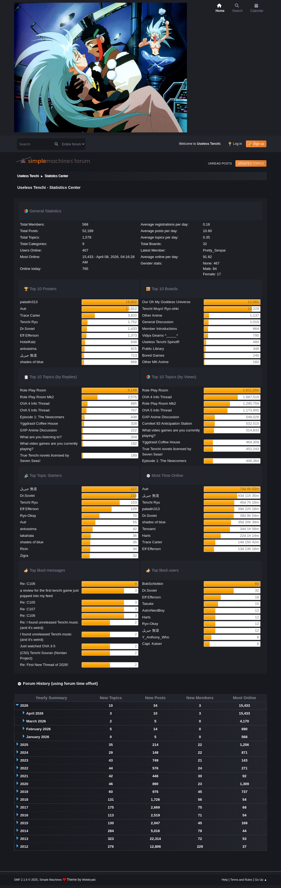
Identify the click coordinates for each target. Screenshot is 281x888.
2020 (24, 784)
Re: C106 (27, 584)
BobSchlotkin (152, 584)
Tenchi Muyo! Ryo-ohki (160, 309)
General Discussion (157, 322)
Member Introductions (159, 329)
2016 (24, 815)
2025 (24, 745)
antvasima (28, 349)
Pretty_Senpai (214, 250)
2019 (24, 792)
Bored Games (153, 355)
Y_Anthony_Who (155, 637)
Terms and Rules (241, 879)
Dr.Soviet (27, 329)
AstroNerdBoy (153, 610)
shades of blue (32, 362)
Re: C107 (27, 609)
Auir (23, 309)
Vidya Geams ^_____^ (160, 335)
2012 (24, 847)
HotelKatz (28, 342)
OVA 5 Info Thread (34, 410)
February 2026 (38, 729)
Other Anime (152, 315)
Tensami (149, 529)
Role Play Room (33, 390)
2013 (24, 839)
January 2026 (37, 737)
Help (225, 879)
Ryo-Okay (28, 516)
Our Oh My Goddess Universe (166, 302)
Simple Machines (50, 879)
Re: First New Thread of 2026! (44, 665)
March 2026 (36, 721)
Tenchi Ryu (29, 322)
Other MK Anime (155, 362)
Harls (146, 536)
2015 (24, 823)
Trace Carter (30, 315)
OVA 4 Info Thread (34, 403)
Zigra (24, 556)
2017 (24, 807)
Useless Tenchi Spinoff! (160, 342)
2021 (24, 776)
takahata (27, 536)
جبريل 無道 (28, 355)
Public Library (153, 349)
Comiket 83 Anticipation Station (167, 423)
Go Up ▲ (261, 879)
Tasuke (147, 604)
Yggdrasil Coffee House (39, 423)
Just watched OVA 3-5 (37, 646)
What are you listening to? (41, 437)
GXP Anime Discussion (38, 430)
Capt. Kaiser (152, 644)
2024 (24, 752)
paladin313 (29, 302)
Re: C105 (27, 602)
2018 (24, 799)
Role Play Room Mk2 (37, 397)
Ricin (24, 549)
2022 (24, 768)
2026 (24, 705)
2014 (24, 831)
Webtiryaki (89, 879)
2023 (24, 760)
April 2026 (35, 713)
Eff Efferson (29, 335)
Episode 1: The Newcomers (42, 417)
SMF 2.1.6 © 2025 (26, 879)
